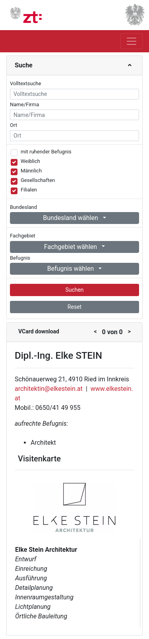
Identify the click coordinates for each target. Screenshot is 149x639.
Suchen (74, 290)
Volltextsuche (25, 83)
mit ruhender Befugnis (46, 152)
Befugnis (20, 258)
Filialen (29, 190)
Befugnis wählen (71, 268)
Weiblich (30, 161)
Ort (13, 125)
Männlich (31, 171)
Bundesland (23, 207)
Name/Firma (24, 104)
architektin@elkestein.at (49, 388)
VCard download (38, 331)
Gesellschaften (38, 180)
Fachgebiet (22, 236)
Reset (74, 307)
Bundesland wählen (71, 218)
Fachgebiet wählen (71, 247)
